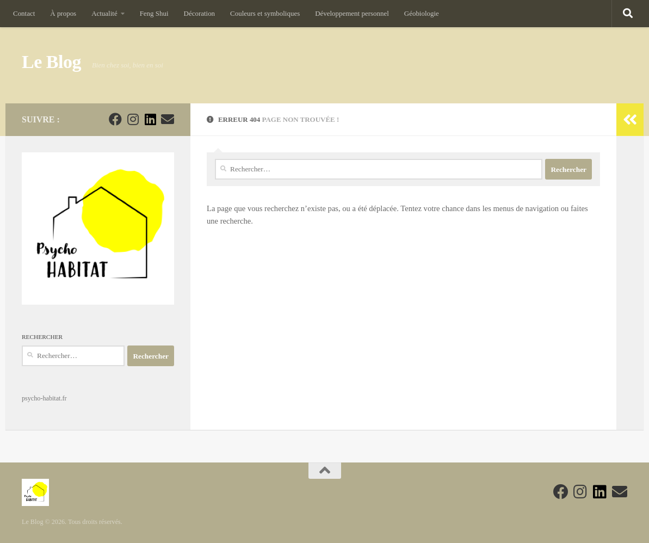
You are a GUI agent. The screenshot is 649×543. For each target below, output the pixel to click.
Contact (24, 13)
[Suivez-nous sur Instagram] (132, 119)
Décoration (199, 13)
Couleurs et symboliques (265, 13)
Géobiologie (421, 13)
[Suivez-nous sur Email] (167, 119)
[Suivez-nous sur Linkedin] (150, 119)
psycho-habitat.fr (44, 398)
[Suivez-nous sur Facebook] (115, 119)
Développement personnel (352, 13)
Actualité (104, 13)
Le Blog (51, 62)
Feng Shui (154, 13)
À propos (63, 13)
